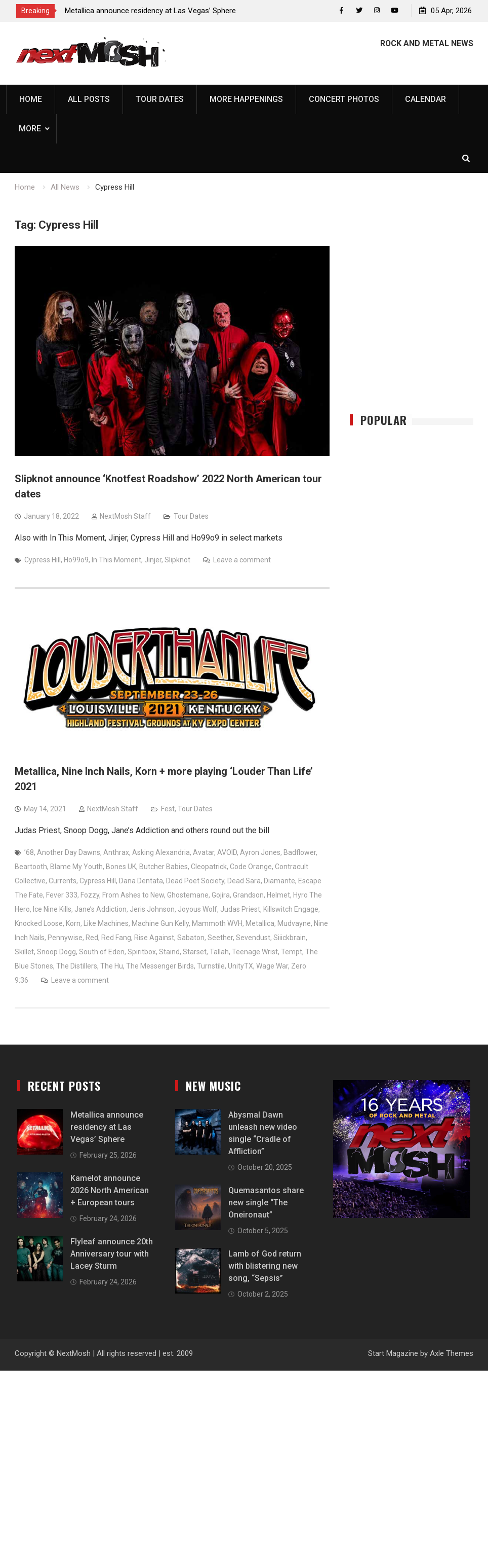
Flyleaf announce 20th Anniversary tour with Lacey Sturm (111, 1254)
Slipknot (177, 560)
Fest (168, 809)
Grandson (248, 895)
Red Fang (116, 938)
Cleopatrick (209, 867)
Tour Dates (160, 99)
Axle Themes (451, 1353)
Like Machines (106, 924)
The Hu (111, 966)
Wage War (272, 966)
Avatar (203, 853)
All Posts (89, 99)
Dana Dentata (141, 881)
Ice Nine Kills (52, 910)
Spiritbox (142, 952)
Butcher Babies (163, 867)
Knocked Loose (39, 924)
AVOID (227, 853)
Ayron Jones (260, 853)
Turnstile (211, 966)
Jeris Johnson (152, 910)
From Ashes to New (133, 895)
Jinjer (152, 560)
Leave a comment (242, 560)
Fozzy (89, 895)
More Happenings (246, 99)
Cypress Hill (42, 560)
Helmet (278, 895)
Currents (62, 881)
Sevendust (253, 938)
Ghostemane (188, 895)
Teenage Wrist (255, 952)
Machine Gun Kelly (160, 924)
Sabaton (191, 938)
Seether (220, 938)
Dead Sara (244, 881)
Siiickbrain (289, 938)
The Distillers (76, 966)
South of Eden (102, 952)
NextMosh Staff (125, 517)
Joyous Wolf (197, 910)
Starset (195, 952)
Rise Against (154, 938)
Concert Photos (344, 99)
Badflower (299, 853)
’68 (29, 853)
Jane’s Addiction (100, 910)
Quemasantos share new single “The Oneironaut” (266, 1203)
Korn (73, 924)
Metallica (260, 924)
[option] (156, 10)
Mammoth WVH (217, 924)
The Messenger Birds (160, 966)
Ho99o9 (76, 560)
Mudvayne (294, 924)
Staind (169, 952)
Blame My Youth (76, 867)
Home (30, 99)
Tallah (219, 952)
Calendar (425, 99)
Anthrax (116, 853)
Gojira (221, 895)
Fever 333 (61, 895)
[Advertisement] (418, 316)
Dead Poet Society (195, 881)
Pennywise (65, 938)
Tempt (291, 952)
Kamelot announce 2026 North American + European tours (109, 1191)
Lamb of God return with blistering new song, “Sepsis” (264, 1266)
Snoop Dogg (56, 952)
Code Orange (251, 867)
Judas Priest (240, 910)
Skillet (24, 952)
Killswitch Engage (290, 910)
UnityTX (240, 966)
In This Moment (116, 560)
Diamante (279, 881)
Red (92, 938)
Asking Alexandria (161, 853)
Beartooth (31, 867)
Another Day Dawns (68, 853)
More (30, 128)
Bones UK (121, 867)
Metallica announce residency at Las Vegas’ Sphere (150, 10)
